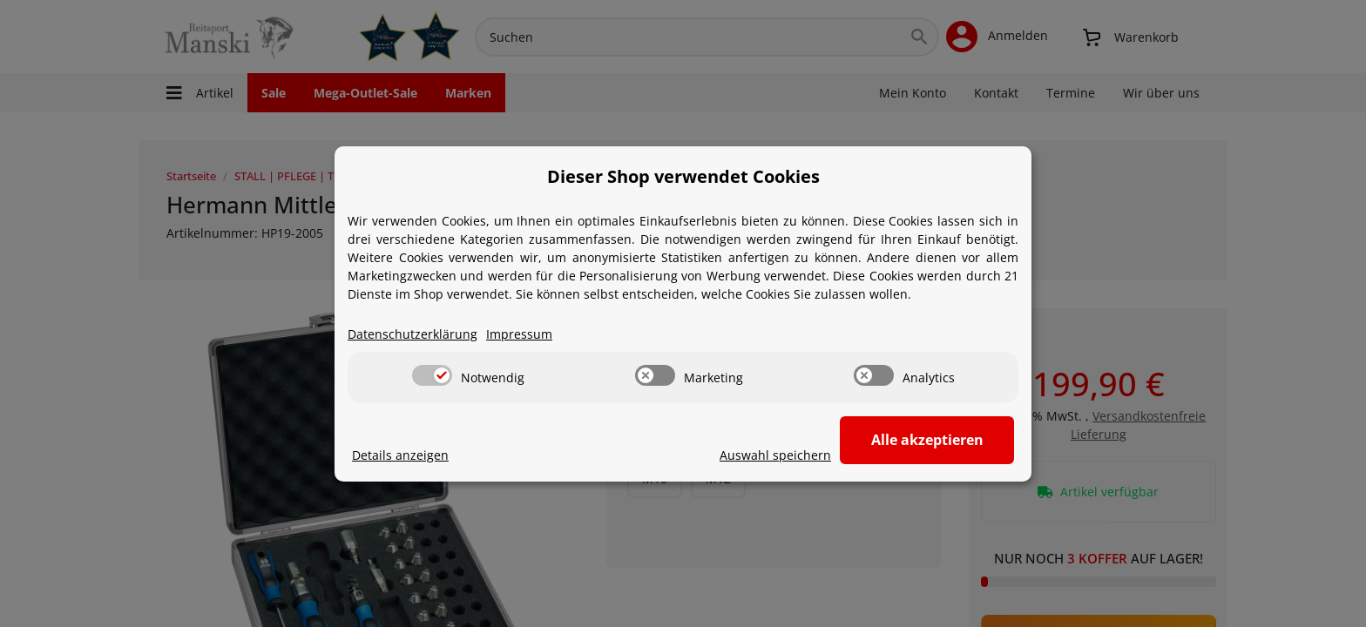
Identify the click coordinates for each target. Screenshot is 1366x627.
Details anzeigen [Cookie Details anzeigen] (400, 455)
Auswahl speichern (775, 455)
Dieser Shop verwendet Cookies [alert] (683, 176)
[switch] (432, 375)
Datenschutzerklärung (412, 334)
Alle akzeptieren (927, 439)
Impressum (519, 334)
